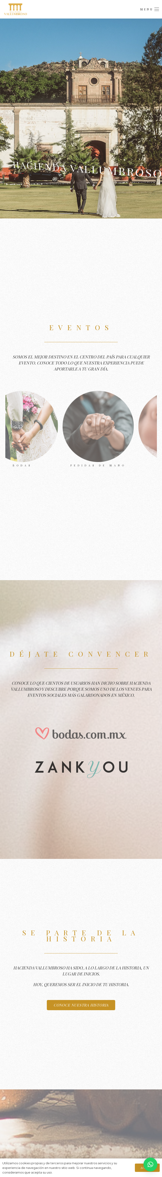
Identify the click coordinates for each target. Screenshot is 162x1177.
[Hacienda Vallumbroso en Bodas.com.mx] (81, 733)
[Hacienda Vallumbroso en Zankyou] (81, 767)
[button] (149, 9)
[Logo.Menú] (15, 9)
